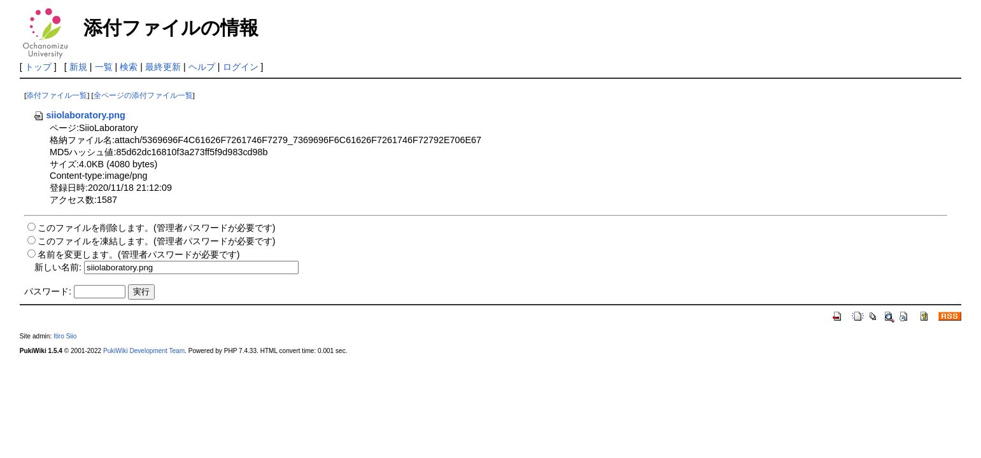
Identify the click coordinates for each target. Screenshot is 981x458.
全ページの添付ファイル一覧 (143, 95)
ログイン (240, 67)
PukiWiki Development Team (144, 350)
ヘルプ (201, 67)
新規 (78, 67)
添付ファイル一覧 (56, 95)
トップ (38, 67)
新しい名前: (57, 267)
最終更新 (163, 67)
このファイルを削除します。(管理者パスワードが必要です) (157, 228)
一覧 (104, 67)
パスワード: (47, 291)
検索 (129, 67)
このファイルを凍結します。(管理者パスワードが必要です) (157, 241)
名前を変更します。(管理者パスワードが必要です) (139, 254)
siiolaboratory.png (79, 115)
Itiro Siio (64, 336)
